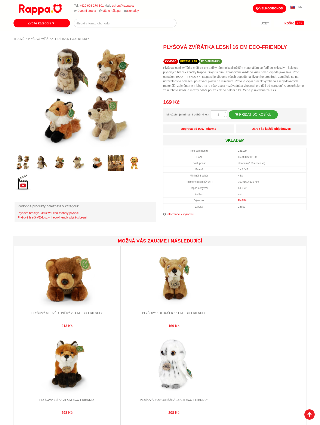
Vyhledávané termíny (81, 350)
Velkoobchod (269, 8)
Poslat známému (285, 55)
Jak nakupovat (28, 350)
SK (300, 6)
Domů (18, 38)
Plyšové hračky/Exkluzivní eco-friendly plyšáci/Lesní (52, 217)
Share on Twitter (302, 55)
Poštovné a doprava (32, 360)
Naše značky (27, 371)
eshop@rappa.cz (123, 5)
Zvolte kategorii (39, 23)
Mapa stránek (76, 344)
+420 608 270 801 (92, 5)
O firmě (23, 344)
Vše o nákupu (111, 10)
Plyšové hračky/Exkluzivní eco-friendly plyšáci (48, 213)
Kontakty (133, 10)
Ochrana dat (27, 366)
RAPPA (242, 200)
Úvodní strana (86, 10)
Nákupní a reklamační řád (36, 355)
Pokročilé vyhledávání (83, 355)
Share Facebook (293, 55)
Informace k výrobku (180, 214)
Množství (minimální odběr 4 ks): (188, 114)
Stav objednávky (127, 350)
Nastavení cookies (149, 401)
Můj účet (121, 344)
